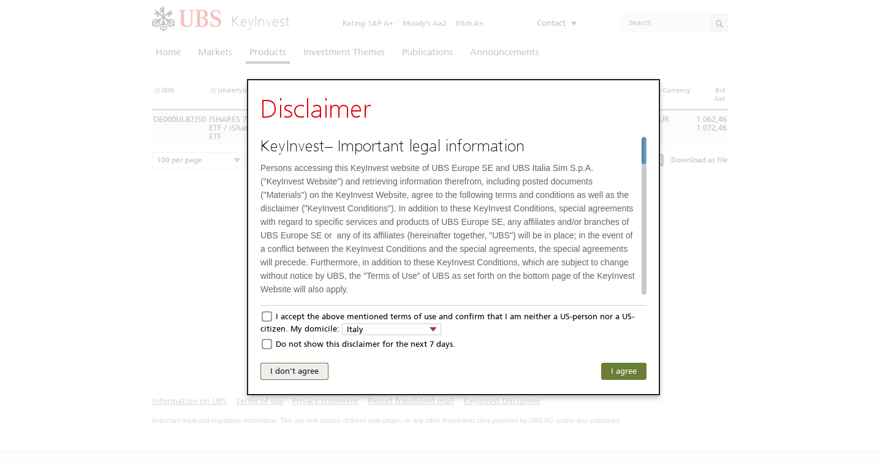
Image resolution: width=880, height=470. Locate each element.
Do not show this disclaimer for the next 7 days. (365, 344)
